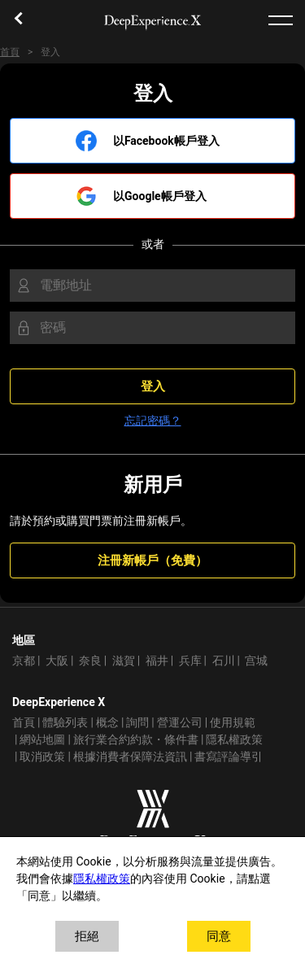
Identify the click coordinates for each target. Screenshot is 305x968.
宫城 (256, 660)
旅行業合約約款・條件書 (135, 739)
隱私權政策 (234, 739)
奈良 (90, 660)
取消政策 (42, 756)
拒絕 (87, 936)
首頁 (10, 52)
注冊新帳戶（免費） (152, 560)
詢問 (137, 722)
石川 (223, 660)
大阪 (57, 660)
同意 (219, 936)
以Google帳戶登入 (160, 196)
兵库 (190, 660)
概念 (107, 722)
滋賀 (123, 660)
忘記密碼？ (152, 420)
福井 (157, 660)
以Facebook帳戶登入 (166, 141)
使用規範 (232, 722)
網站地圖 (42, 739)
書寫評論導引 (228, 756)
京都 (23, 660)
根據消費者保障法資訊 (130, 756)
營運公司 (180, 722)
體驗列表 (65, 722)
